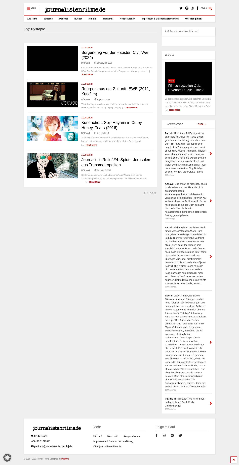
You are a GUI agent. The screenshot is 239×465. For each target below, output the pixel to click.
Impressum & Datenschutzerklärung (160, 18)
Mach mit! (108, 18)
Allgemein (87, 48)
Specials (48, 18)
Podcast (63, 18)
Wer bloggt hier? (193, 18)
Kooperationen (127, 18)
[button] (7, 457)
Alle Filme (32, 18)
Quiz (171, 81)
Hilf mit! (92, 18)
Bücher (78, 18)
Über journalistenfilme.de (107, 446)
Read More (87, 74)
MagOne (65, 459)
